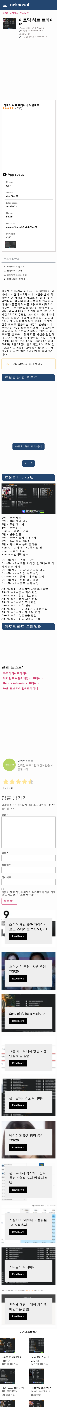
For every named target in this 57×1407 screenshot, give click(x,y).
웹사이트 (6, 877)
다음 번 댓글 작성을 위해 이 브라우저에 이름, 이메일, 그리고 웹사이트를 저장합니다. (28, 893)
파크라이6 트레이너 (15, 673)
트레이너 (25, 12)
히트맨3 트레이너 (41, 1387)
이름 (5, 853)
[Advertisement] (28, 69)
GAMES (14, 12)
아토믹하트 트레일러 (17, 275)
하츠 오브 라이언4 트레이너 (20, 688)
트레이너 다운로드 (16, 266)
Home (5, 12)
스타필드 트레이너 (13, 1387)
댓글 (5, 814)
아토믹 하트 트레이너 (36, 22)
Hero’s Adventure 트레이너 (21, 683)
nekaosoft (20, 4)
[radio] (6, 782)
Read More (18, 936)
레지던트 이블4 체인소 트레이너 (23, 678)
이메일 (6, 865)
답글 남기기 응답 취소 (17, 279)
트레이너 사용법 (14, 270)
